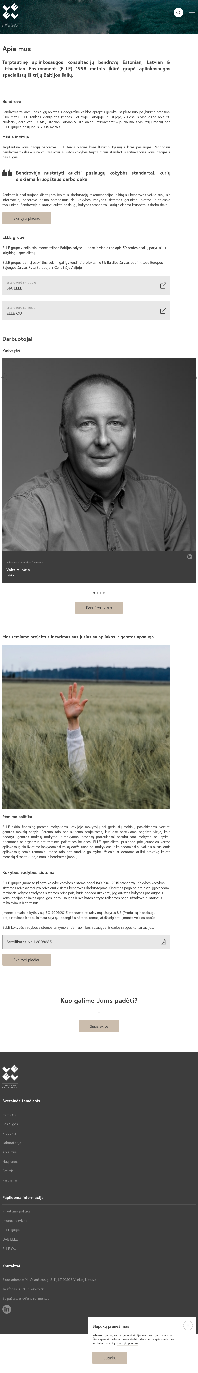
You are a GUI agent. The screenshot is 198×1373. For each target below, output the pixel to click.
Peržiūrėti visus (99, 607)
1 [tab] (94, 593)
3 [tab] (100, 593)
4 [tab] (104, 593)
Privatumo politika (16, 1211)
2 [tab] (97, 593)
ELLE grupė (11, 1229)
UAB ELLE (10, 1239)
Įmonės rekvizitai (15, 1220)
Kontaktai (9, 1114)
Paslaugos (10, 1123)
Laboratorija (11, 1142)
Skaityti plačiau (26, 218)
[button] (192, 12)
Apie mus (9, 1152)
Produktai (9, 1133)
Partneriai (9, 1180)
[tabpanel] (99, 470)
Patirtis (7, 1170)
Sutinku (109, 1358)
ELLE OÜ (9, 1248)
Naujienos (10, 1161)
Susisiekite (99, 1026)
